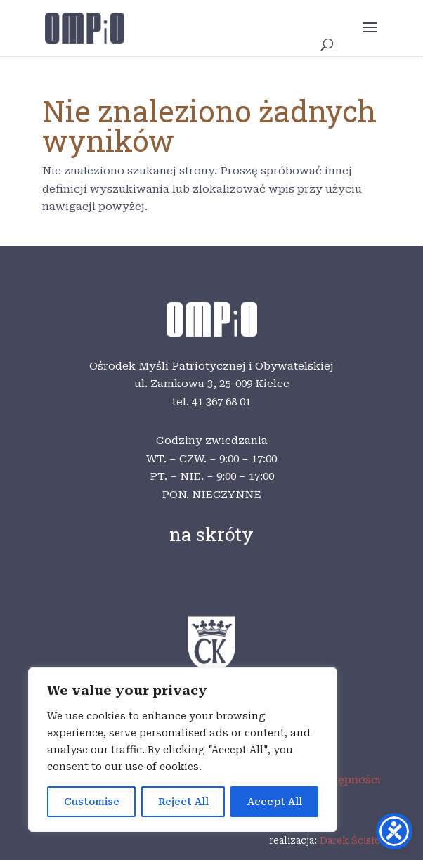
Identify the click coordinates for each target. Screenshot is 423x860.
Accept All (274, 801)
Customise (91, 801)
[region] (182, 749)
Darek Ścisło (350, 840)
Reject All (183, 801)
